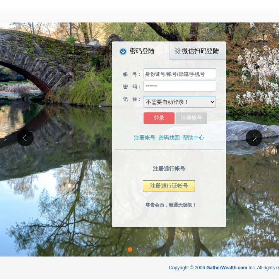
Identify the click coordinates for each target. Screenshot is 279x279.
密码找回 (169, 137)
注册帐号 (145, 137)
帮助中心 (193, 137)
